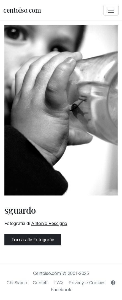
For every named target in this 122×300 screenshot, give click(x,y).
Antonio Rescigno (49, 223)
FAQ (58, 282)
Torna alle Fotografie (32, 239)
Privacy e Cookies (87, 282)
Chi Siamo (17, 282)
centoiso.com (22, 10)
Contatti (40, 282)
